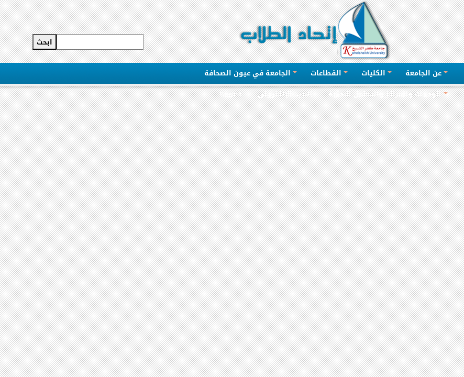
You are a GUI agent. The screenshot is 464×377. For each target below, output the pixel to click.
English (231, 94)
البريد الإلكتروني (285, 94)
